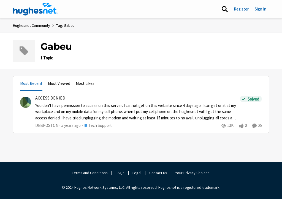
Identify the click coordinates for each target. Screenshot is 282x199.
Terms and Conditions (90, 172)
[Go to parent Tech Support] (97, 125)
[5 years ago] (70, 125)
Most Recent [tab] (31, 83)
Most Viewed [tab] (59, 83)
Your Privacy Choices (192, 172)
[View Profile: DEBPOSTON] (25, 102)
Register (241, 9)
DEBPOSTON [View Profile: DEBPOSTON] (46, 125)
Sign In (260, 9)
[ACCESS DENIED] (136, 111)
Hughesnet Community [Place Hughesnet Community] (31, 25)
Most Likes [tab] (85, 83)
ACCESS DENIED (50, 98)
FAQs (120, 172)
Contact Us (158, 172)
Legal (136, 172)
